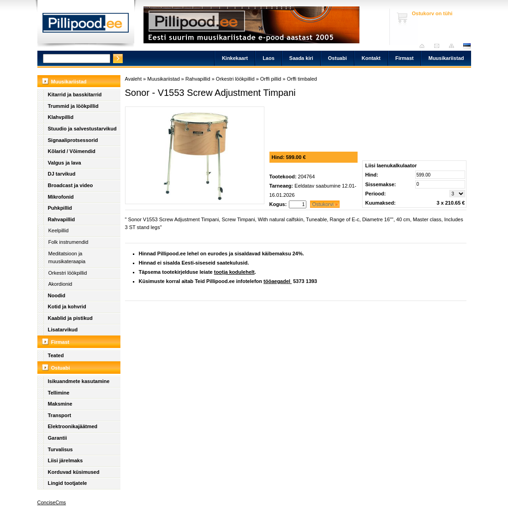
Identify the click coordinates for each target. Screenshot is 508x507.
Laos (269, 58)
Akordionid (60, 284)
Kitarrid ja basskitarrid (75, 94)
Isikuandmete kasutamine (79, 381)
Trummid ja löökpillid (73, 106)
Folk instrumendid (68, 242)
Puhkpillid (60, 208)
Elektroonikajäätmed (73, 426)
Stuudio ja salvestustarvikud (82, 128)
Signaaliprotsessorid (73, 140)
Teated (56, 355)
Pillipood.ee (86, 25)
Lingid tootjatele (67, 483)
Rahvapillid (61, 219)
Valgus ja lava (64, 162)
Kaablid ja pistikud (70, 318)
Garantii (57, 438)
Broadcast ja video (70, 185)
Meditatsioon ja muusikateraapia (67, 258)
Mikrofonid (61, 197)
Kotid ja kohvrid (67, 306)
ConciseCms (51, 502)
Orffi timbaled (302, 79)
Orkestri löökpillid (67, 273)
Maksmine (60, 404)
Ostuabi (337, 58)
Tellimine (59, 392)
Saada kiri (439, 45)
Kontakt (371, 58)
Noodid (57, 295)
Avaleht (424, 45)
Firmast (404, 58)
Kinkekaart (235, 58)
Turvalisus (60, 449)
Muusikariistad (446, 58)
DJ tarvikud (62, 174)
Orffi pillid (270, 79)
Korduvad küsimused (74, 472)
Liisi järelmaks (65, 460)
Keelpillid (58, 230)
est (466, 45)
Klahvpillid (61, 117)
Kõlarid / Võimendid (72, 151)
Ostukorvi (325, 204)
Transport (60, 415)
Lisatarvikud (63, 329)
